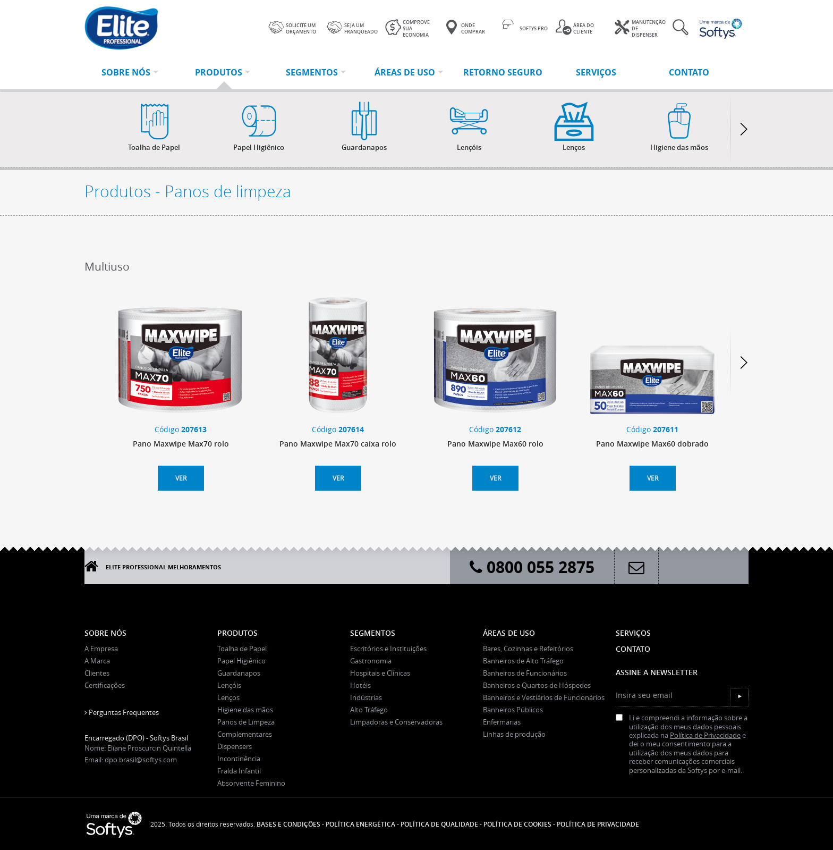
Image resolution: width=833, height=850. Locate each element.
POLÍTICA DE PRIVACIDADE (598, 824)
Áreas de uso (509, 633)
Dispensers (234, 746)
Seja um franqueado (352, 27)
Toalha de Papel (242, 648)
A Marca (97, 661)
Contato (633, 649)
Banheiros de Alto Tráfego (523, 661)
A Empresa (101, 648)
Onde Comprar (464, 27)
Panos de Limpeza (246, 722)
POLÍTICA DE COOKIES (517, 824)
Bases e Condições (288, 824)
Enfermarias (502, 722)
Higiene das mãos (245, 709)
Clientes (96, 673)
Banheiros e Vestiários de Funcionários (544, 697)
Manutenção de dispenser (640, 28)
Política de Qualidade (439, 824)
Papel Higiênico (241, 661)
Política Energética (360, 824)
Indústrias (366, 697)
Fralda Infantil (239, 771)
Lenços (228, 697)
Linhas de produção (514, 734)
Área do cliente (575, 27)
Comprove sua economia (407, 28)
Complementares (244, 734)
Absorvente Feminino (251, 783)
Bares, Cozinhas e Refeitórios (528, 648)
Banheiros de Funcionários (525, 673)
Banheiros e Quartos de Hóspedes (537, 685)
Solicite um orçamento (292, 27)
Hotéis (360, 685)
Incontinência (238, 758)
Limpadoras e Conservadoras (396, 722)
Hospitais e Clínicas (380, 673)
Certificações (104, 685)
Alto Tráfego (369, 709)
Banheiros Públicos (513, 709)
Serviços (633, 633)
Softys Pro (525, 27)
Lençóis (229, 685)
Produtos (237, 633)
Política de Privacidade (705, 735)
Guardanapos (238, 673)
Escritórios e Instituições (388, 648)
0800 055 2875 (532, 567)
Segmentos (372, 633)
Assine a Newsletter (657, 672)
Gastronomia (371, 661)
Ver (180, 478)
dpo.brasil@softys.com (141, 759)
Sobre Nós (105, 633)
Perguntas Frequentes (121, 712)
